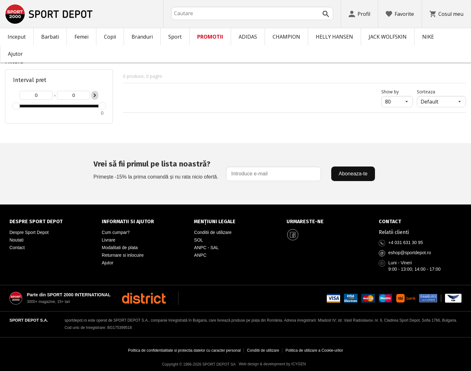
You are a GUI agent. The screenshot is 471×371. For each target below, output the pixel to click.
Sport (175, 36)
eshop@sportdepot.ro (409, 252)
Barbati (50, 36)
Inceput (17, 36)
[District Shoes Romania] (143, 298)
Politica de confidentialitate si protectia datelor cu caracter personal (184, 350)
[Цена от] (36, 95)
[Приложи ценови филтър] (94, 95)
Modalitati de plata (120, 247)
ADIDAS (248, 36)
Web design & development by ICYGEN (272, 364)
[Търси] (326, 14)
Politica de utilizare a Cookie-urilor (314, 350)
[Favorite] (400, 14)
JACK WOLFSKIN (388, 36)
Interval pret (29, 80)
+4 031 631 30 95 (405, 242)
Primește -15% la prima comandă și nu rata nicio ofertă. (156, 168)
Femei (81, 36)
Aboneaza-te (353, 173)
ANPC (200, 255)
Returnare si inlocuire (123, 255)
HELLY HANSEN (334, 36)
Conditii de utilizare (212, 232)
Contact (17, 247)
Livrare (108, 239)
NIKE (428, 36)
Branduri (142, 36)
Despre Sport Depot (29, 232)
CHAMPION (286, 36)
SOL (198, 239)
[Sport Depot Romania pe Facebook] (293, 235)
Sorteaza (426, 92)
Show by (397, 91)
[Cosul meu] (446, 14)
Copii (110, 36)
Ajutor (15, 53)
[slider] (16, 106)
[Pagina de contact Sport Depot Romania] (420, 221)
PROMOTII (210, 36)
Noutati (16, 239)
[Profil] (359, 14)
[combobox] (252, 13)
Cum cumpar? (116, 232)
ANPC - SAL (206, 247)
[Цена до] (73, 95)
